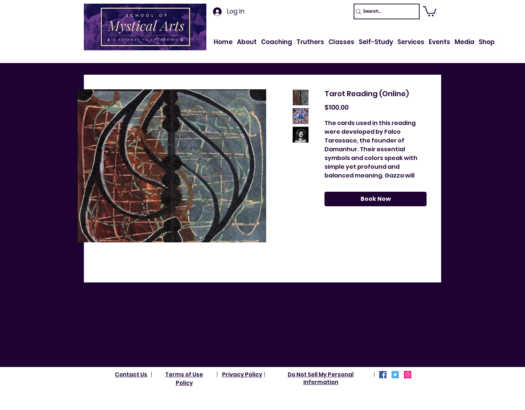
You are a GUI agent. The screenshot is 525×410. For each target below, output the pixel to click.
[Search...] (383, 11)
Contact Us (131, 374)
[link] (429, 10)
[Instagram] (407, 374)
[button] (247, 42)
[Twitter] (395, 374)
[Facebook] (382, 374)
